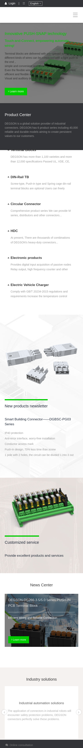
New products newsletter (26, 406)
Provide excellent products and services (34, 555)
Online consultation (19, 745)
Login (10, 3)
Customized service (22, 542)
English (35, 3)
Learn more (16, 91)
